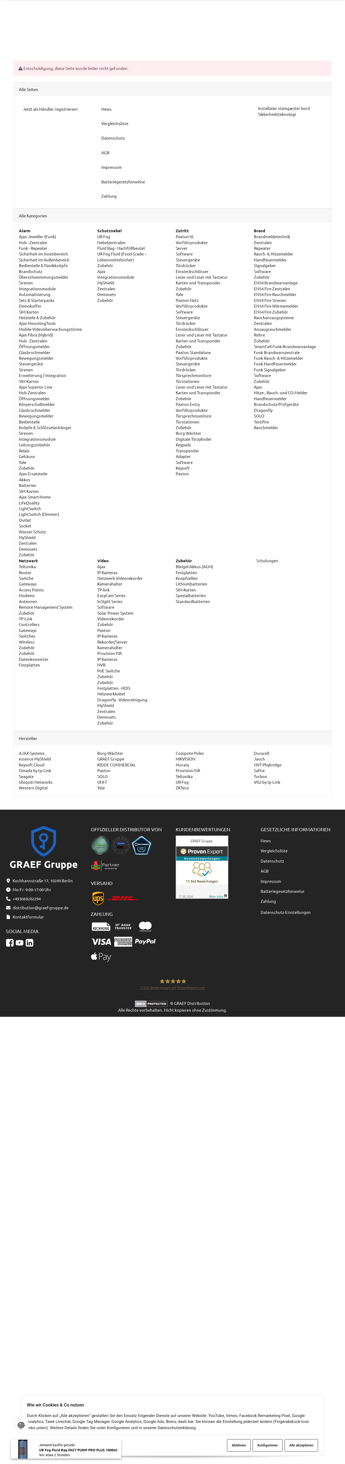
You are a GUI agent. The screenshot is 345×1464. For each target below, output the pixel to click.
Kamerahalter (109, 584)
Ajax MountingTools (37, 323)
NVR (101, 665)
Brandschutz (30, 271)
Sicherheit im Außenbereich (44, 259)
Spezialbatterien (191, 595)
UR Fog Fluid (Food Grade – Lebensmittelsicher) (121, 256)
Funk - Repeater (33, 248)
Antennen (28, 601)
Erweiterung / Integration (42, 375)
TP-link (103, 589)
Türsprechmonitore (193, 375)
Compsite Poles (190, 753)
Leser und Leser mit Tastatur (202, 277)
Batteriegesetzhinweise (282, 891)
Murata (182, 764)
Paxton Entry (188, 404)
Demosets (28, 548)
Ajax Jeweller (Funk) (37, 236)
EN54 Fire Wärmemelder (276, 306)
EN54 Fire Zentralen (272, 288)
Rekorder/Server (112, 641)
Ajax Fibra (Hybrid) (36, 335)
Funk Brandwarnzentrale (277, 352)
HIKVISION (185, 759)
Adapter (183, 456)
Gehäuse (27, 456)
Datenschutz (272, 860)
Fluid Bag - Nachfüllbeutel (121, 248)
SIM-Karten (186, 589)
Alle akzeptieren (298, 1445)
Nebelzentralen (111, 242)
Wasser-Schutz (32, 531)
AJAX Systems (32, 753)
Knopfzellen (187, 578)
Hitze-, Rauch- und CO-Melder (281, 392)
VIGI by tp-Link (267, 782)
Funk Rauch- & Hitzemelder (278, 358)
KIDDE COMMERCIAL (116, 764)
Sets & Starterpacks (36, 300)
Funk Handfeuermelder (275, 363)
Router (25, 572)
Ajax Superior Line (35, 386)
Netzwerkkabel (111, 693)
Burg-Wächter (110, 753)
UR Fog (103, 236)
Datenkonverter (34, 659)
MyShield (27, 537)
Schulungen (267, 560)
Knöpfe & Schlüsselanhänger (45, 427)
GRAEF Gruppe (110, 759)
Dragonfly (263, 410)
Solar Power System (115, 612)
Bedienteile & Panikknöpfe (43, 265)
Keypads (183, 444)
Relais (24, 450)
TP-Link (25, 618)
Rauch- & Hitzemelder (273, 254)
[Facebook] (10, 942)
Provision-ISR (109, 653)
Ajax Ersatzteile (33, 473)
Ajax (101, 271)
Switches (27, 636)
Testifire (261, 421)
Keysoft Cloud (31, 764)
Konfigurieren (263, 1445)
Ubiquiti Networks (36, 782)
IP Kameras (107, 572)
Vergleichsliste (274, 850)
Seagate (26, 776)
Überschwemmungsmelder (43, 277)
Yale (22, 462)
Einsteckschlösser (192, 271)
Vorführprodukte (192, 242)
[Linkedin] (29, 942)
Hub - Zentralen (33, 242)
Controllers (29, 624)
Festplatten (29, 665)
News (266, 840)
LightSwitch (30, 508)
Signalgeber (265, 265)
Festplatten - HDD (113, 688)
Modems (27, 595)
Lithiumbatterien (191, 584)
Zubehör (27, 467)
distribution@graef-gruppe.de (307, 12)
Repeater (262, 248)
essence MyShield (35, 759)
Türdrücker (186, 265)
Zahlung (268, 901)
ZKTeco (182, 787)
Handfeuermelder (270, 259)
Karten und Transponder (198, 282)
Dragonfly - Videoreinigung (122, 699)
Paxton (182, 473)
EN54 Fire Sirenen (270, 300)
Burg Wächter (188, 433)
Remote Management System (46, 607)
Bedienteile (29, 421)
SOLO (259, 416)
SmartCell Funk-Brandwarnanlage (285, 346)
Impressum (271, 881)
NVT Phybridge (267, 764)
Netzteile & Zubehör (37, 317)
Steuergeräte (31, 363)
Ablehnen (233, 1445)
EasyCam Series (111, 595)
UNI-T (102, 782)
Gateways (28, 584)
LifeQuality (29, 502)
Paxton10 (184, 236)
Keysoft (183, 467)
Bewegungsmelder (36, 358)
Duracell (261, 753)
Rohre (259, 335)
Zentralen (28, 543)
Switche (26, 578)
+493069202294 (246, 18)
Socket (25, 526)
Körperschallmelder (37, 404)
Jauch (259, 759)
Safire (259, 770)
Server (182, 248)
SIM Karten (29, 311)
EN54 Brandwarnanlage (276, 282)
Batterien (27, 485)
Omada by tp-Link (35, 770)
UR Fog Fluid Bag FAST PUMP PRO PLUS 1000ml (78, 1452)
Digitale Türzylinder (194, 439)
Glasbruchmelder (34, 352)
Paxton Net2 (187, 300)
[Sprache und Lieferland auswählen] (290, 38)
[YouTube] (19, 942)
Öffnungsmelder (34, 346)
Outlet (25, 520)
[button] (272, 38)
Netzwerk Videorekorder (120, 578)
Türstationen (187, 381)
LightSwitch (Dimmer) (39, 514)
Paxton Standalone (193, 352)
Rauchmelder (266, 427)
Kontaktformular (295, 18)
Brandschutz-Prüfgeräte (276, 404)
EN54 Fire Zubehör (271, 311)
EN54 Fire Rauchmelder (275, 294)
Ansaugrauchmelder (272, 329)
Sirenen (26, 282)
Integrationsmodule (37, 288)
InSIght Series (109, 601)
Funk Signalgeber (270, 369)
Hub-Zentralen (32, 392)
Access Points (31, 589)
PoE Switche (108, 670)
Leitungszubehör (34, 444)
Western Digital (33, 787)
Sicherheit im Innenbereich (43, 254)
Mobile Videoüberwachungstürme (50, 329)
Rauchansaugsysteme (274, 317)
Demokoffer (30, 306)
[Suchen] (216, 15)
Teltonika (27, 566)
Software (184, 254)
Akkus (24, 479)
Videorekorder (110, 618)
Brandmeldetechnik (272, 236)
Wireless (26, 641)
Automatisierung (34, 294)
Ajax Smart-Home (35, 496)
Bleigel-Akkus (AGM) (194, 566)
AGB (265, 871)
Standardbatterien (193, 601)
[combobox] (169, 15)
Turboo (260, 776)
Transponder (187, 450)
